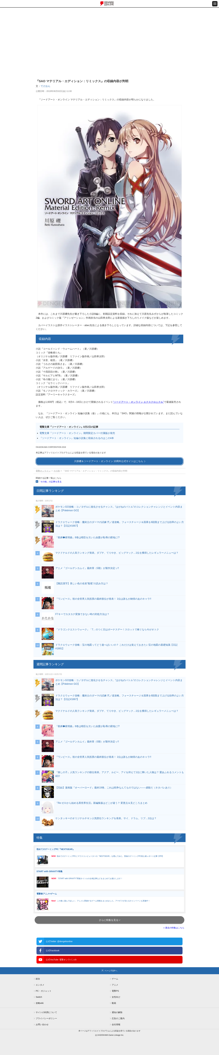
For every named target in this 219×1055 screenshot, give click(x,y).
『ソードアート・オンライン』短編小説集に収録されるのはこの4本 (77, 438)
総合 (38, 979)
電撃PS (115, 991)
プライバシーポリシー (46, 1018)
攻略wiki (39, 1003)
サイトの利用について (46, 1012)
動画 (114, 1003)
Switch (39, 997)
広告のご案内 (118, 1018)
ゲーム (115, 979)
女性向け (116, 997)
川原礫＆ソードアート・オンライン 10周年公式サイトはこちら (108, 461)
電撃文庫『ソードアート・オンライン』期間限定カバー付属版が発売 (77, 433)
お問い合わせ (42, 1024)
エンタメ (40, 985)
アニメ (115, 985)
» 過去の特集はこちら (173, 928)
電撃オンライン (43, 471)
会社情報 (116, 1024)
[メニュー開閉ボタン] (214, 3)
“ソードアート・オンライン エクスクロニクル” (138, 402)
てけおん (45, 86)
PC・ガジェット (43, 991)
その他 (56, 471)
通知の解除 (117, 1012)
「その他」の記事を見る (50, 481)
